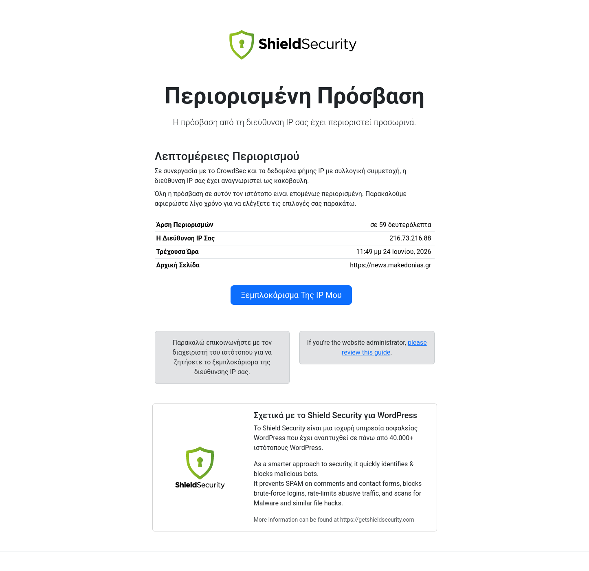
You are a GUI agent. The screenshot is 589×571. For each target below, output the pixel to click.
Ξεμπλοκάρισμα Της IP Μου (291, 295)
